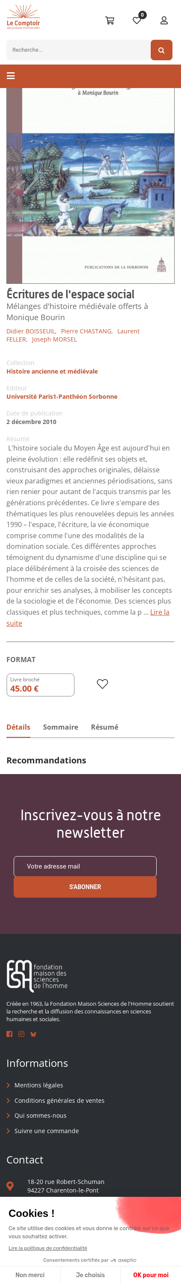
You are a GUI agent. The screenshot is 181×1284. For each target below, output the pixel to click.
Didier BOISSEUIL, (31, 331)
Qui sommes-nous (41, 1115)
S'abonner (85, 886)
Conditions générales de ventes (60, 1100)
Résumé (104, 727)
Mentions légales (39, 1085)
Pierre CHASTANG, (87, 331)
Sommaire (60, 727)
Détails (18, 727)
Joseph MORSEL (54, 339)
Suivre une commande (47, 1131)
